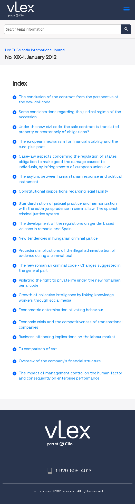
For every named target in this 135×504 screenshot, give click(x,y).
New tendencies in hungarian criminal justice (58, 238)
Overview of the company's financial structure (60, 361)
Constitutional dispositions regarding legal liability (63, 191)
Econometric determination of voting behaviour (61, 310)
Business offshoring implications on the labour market (67, 337)
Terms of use (41, 491)
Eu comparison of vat (38, 349)
